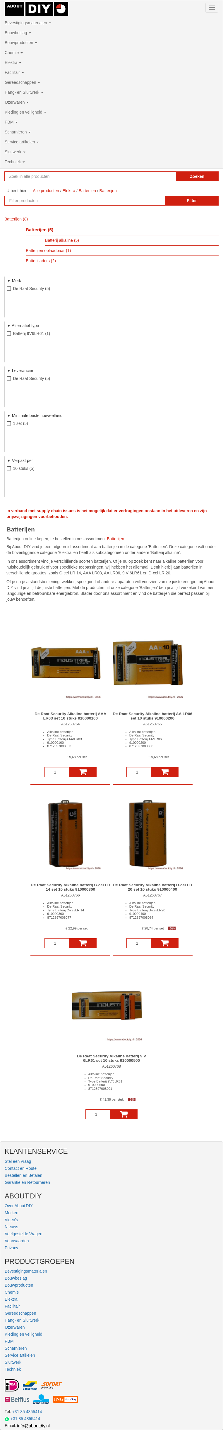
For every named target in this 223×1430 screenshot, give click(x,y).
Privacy (11, 1247)
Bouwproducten (21, 42)
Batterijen (115, 538)
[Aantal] (56, 772)
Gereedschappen (22, 82)
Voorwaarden (17, 1240)
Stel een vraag (18, 1161)
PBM (11, 122)
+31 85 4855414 (27, 1411)
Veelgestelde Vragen (23, 1233)
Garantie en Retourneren (27, 1182)
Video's (11, 1219)
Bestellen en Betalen (23, 1175)
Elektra (13, 62)
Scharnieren (18, 132)
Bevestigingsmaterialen (28, 22)
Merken (11, 1212)
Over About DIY (19, 1205)
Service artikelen (22, 142)
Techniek (15, 161)
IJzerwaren (17, 102)
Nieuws (11, 1226)
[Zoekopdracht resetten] (165, 176)
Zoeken (197, 176)
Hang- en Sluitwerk (24, 92)
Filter (192, 200)
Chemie (14, 52)
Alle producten (46, 190)
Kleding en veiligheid (25, 112)
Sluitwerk (15, 152)
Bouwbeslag (18, 32)
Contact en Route (21, 1168)
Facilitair (14, 72)
